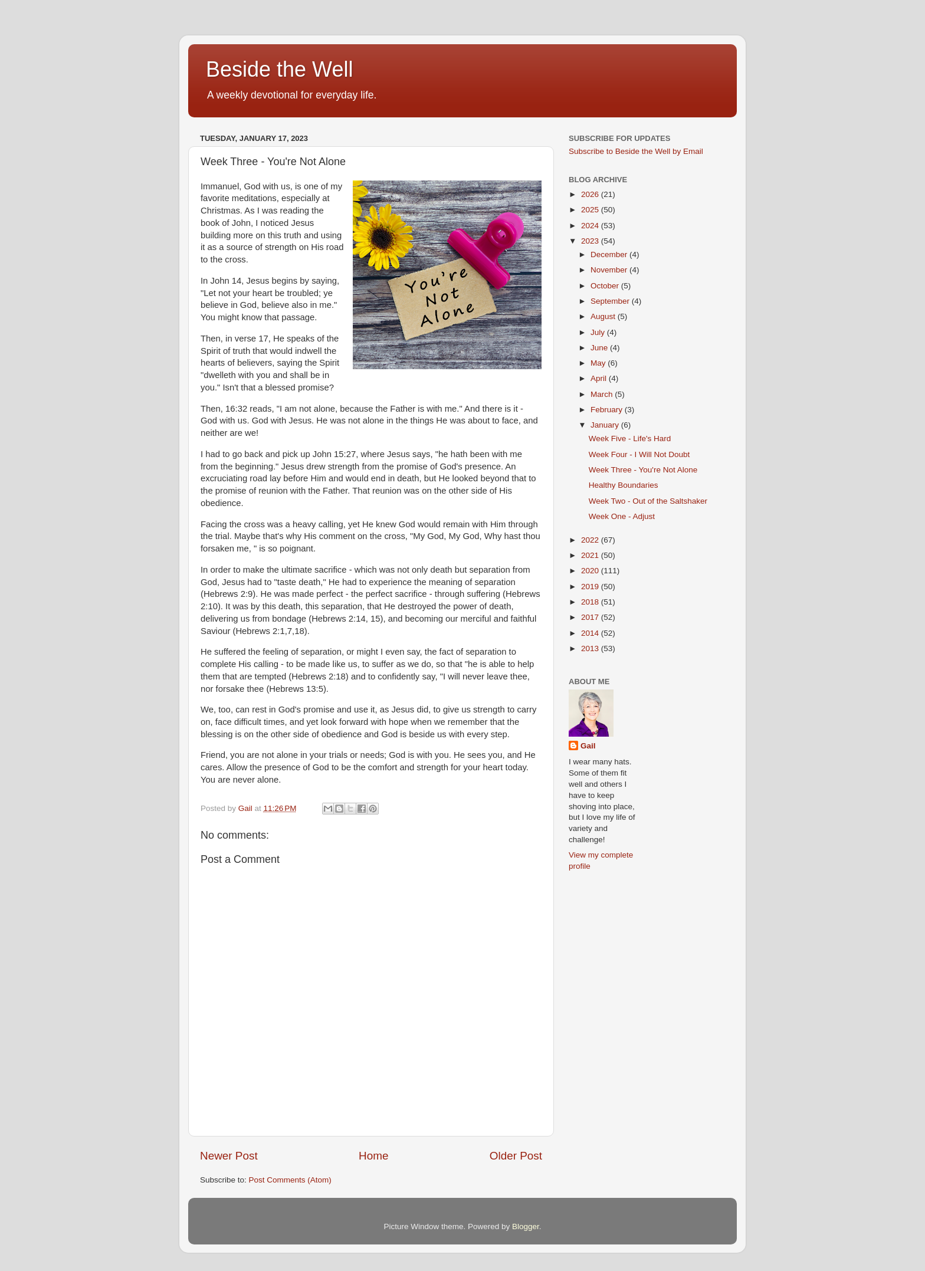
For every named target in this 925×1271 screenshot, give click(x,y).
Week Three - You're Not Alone (643, 469)
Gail (588, 745)
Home (373, 1156)
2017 (591, 617)
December (610, 254)
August (604, 316)
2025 (591, 209)
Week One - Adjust (622, 516)
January (606, 425)
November (610, 269)
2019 (591, 586)
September (611, 301)
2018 (591, 601)
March (603, 394)
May (599, 363)
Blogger (525, 1226)
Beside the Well (279, 69)
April (600, 378)
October (606, 285)
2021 (591, 555)
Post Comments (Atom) (290, 1179)
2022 (591, 540)
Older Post (516, 1156)
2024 (591, 225)
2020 (591, 570)
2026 (591, 194)
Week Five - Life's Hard (630, 438)
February (608, 409)
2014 (591, 633)
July (599, 332)
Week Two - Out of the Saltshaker (648, 501)
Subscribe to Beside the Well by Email (636, 151)
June (600, 347)
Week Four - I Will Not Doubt (639, 454)
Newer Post (229, 1156)
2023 (591, 241)
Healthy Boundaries (623, 485)
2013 (591, 648)
